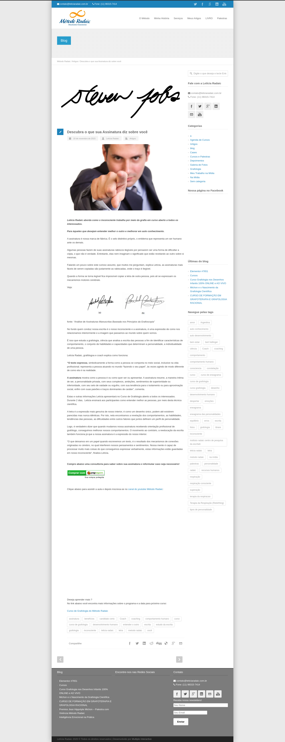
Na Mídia (195, 177)
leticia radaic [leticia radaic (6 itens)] (196, 450)
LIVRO (209, 18)
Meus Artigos (194, 18)
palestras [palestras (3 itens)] (194, 463)
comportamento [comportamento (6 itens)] (197, 355)
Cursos (194, 275)
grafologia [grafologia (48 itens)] (205, 427)
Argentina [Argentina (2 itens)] (205, 322)
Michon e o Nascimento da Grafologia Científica (84, 697)
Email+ (180, 643)
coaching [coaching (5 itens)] (218, 348)
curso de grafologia (78, 624)
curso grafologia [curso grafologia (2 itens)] (197, 388)
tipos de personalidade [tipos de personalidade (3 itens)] (201, 509)
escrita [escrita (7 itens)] (218, 421)
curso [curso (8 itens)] (192, 375)
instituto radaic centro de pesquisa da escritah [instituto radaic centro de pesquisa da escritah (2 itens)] (206, 442)
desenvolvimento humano (105, 624)
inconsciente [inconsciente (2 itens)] (196, 434)
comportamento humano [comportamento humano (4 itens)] (202, 362)
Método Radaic (64, 61)
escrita (147, 624)
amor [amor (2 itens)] (192, 322)
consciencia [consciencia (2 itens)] (195, 368)
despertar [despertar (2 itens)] (194, 401)
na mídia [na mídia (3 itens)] (213, 457)
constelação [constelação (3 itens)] (212, 368)
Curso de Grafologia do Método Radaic (87, 611)
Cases (193, 152)
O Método (144, 18)
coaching (135, 619)
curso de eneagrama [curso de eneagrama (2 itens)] (211, 375)
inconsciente (90, 630)
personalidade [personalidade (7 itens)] (211, 463)
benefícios (89, 619)
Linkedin (217, 4)
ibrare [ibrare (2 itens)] (218, 427)
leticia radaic (107, 630)
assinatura (74, 619)
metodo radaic (135, 630)
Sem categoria (197, 181)
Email (191, 114)
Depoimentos (197, 160)
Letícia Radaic (112, 138)
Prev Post (60, 659)
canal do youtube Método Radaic (145, 489)
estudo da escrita (164, 624)
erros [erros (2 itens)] (206, 421)
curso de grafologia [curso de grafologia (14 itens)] (199, 381)
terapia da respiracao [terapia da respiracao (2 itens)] (200, 496)
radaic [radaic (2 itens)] (193, 470)
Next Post (179, 659)
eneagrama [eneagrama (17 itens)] (195, 407)
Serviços (178, 18)
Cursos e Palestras (200, 156)
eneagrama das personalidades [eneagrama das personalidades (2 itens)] (205, 414)
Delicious (166, 643)
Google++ (173, 643)
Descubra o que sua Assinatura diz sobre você (107, 132)
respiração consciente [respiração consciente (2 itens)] (200, 483)
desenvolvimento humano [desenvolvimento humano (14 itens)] (202, 394)
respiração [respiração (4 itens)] (195, 477)
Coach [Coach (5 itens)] (205, 348)
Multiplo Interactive (142, 739)
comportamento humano (157, 619)
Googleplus (208, 106)
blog (192, 148)
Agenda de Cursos (200, 139)
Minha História (161, 18)
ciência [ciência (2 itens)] (193, 348)
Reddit (151, 643)
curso (177, 619)
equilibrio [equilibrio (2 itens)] (194, 421)
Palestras (222, 18)
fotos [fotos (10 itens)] (192, 427)
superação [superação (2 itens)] (195, 490)
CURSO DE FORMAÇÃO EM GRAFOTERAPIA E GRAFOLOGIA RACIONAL (208, 299)
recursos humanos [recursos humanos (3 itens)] (210, 470)
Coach (123, 619)
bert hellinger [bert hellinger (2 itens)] (211, 342)
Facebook (202, 4)
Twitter (195, 4)
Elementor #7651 (199, 271)
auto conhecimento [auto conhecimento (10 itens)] (199, 329)
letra (121, 630)
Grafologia (195, 169)
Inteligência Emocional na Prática (76, 717)
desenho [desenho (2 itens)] (215, 388)
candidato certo (107, 619)
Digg (158, 643)
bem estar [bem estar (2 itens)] (195, 342)
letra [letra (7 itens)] (210, 450)
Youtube (224, 4)
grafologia (74, 630)
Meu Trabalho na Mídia (202, 173)
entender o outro (131, 624)
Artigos (75, 61)
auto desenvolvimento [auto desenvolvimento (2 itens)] (200, 335)
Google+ (209, 4)
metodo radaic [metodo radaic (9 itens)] (197, 457)
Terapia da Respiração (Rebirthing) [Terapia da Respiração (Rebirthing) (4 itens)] (207, 503)
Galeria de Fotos (199, 164)
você (149, 630)
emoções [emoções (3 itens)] (209, 401)
